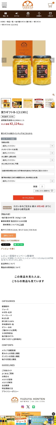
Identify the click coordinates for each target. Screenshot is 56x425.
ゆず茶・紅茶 (7, 312)
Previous (3, 60)
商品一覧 (10, 22)
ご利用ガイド (7, 370)
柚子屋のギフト (8, 336)
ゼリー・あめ (7, 327)
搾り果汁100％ (8, 321)
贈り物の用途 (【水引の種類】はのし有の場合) (19, 177)
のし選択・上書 (8, 156)
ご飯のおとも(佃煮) (9, 330)
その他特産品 (7, 333)
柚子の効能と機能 (9, 359)
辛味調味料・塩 (8, 324)
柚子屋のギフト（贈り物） (23, 22)
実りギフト (37, 22)
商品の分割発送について (11, 267)
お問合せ (5, 376)
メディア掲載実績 (9, 350)
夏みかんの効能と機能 (11, 353)
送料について (8, 235)
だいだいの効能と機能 (11, 356)
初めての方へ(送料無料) (11, 339)
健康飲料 (5, 306)
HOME (3, 22)
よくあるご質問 (8, 373)
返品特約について (8, 263)
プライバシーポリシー (10, 391)
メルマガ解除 (7, 382)
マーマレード (7, 315)
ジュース (5, 309)
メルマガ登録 (7, 379)
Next (52, 60)
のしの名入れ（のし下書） (10, 164)
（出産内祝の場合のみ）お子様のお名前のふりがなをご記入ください (24, 171)
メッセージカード (9, 149)
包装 (5, 142)
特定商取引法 (7, 388)
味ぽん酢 (5, 318)
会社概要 (5, 385)
